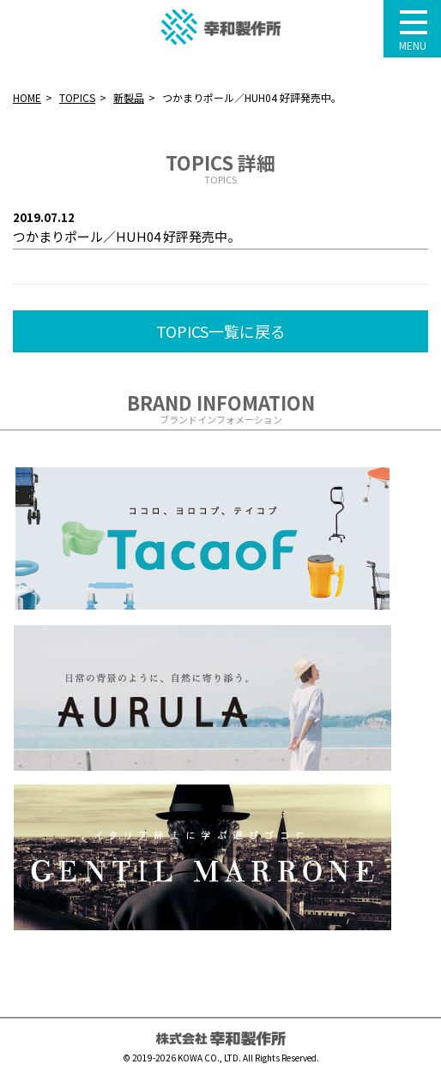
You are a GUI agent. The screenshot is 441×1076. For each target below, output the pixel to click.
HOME (27, 97)
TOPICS (77, 97)
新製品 (128, 97)
